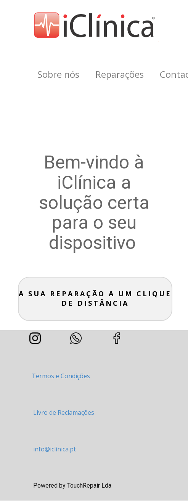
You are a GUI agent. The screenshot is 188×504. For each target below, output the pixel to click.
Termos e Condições (61, 376)
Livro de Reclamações (63, 412)
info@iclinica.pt (54, 449)
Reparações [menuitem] (119, 74)
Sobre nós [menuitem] (58, 74)
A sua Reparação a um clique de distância (95, 298)
